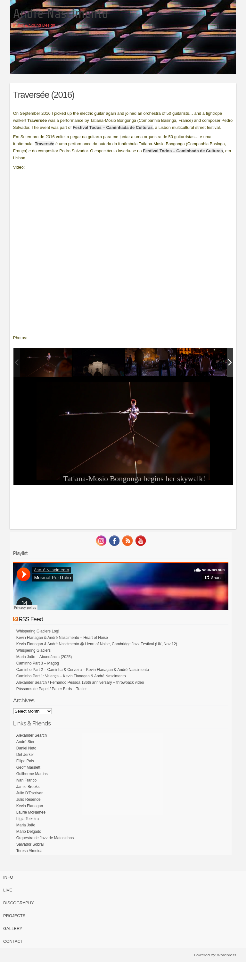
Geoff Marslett (28, 767)
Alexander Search (31, 735)
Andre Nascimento (60, 13)
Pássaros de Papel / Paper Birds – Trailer (51, 689)
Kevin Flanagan (29, 806)
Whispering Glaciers (33, 650)
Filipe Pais (25, 761)
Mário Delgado (28, 831)
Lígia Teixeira (27, 818)
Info (8, 877)
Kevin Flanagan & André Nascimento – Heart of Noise (62, 637)
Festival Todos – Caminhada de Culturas (113, 127)
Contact (13, 941)
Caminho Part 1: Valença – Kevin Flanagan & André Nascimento (71, 676)
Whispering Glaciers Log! (37, 631)
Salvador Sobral (30, 844)
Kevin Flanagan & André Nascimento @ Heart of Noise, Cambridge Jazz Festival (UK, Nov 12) (96, 644)
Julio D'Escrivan (30, 793)
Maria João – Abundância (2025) (44, 657)
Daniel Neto (26, 748)
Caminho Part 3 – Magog (37, 663)
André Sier (25, 742)
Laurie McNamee (30, 812)
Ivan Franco (26, 780)
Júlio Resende (28, 799)
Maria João (25, 825)
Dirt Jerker (25, 754)
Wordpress (226, 955)
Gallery (12, 928)
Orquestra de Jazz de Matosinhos (45, 838)
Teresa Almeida (29, 851)
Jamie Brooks (28, 786)
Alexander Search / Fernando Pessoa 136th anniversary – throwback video (80, 682)
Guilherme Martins (32, 774)
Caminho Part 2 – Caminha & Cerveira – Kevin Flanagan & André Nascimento (82, 669)
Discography (18, 902)
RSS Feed (31, 619)
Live (7, 890)
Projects (14, 915)
